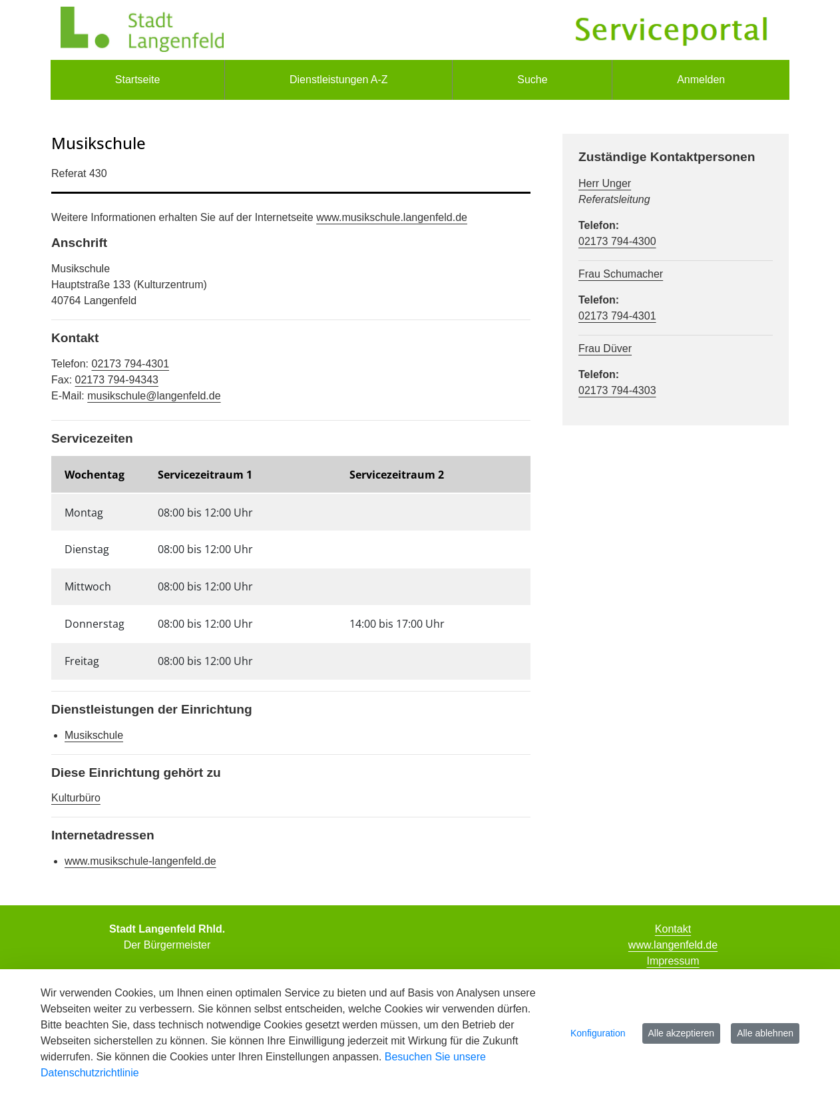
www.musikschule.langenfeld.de (391, 217)
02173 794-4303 (617, 390)
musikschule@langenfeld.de (153, 395)
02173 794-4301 (130, 363)
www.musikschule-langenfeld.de (140, 861)
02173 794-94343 (116, 379)
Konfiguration (598, 1033)
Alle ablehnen (765, 1033)
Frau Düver (605, 348)
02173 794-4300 (617, 241)
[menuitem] (137, 80)
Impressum (672, 961)
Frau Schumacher (620, 274)
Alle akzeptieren (681, 1033)
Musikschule (94, 735)
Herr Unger (604, 183)
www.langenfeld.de (673, 945)
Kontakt (673, 929)
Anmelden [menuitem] (701, 79)
